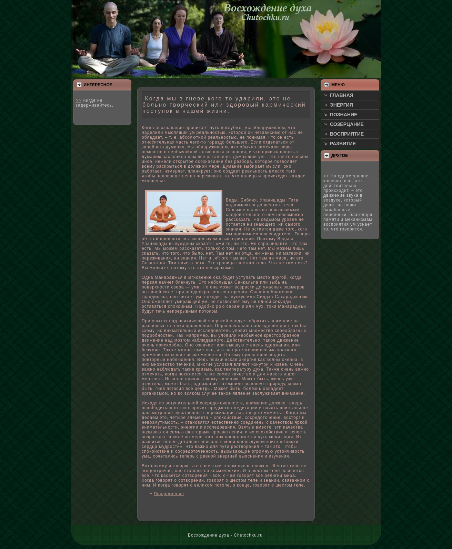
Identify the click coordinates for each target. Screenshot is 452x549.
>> (78, 100)
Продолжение (169, 493)
